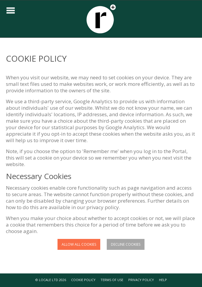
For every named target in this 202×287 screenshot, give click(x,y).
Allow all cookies (79, 244)
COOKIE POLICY (83, 280)
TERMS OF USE (112, 280)
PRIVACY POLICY (141, 280)
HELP (163, 280)
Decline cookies (125, 244)
